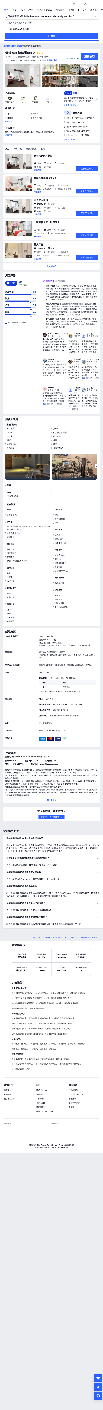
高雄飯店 (34, 1044)
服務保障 (7, 1094)
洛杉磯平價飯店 (62, 1059)
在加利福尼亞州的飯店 (53, 938)
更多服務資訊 (9, 1099)
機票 (14, 10)
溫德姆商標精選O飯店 (20, 53)
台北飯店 (15, 1044)
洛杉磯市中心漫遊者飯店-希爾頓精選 (27, 998)
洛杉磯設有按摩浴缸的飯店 (71, 1064)
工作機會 (40, 1099)
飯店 (40, 938)
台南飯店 (81, 1044)
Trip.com (32, 938)
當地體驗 (60, 10)
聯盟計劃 (72, 1099)
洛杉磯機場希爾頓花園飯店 (23, 1003)
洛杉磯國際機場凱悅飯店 (22, 993)
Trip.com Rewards (76, 1094)
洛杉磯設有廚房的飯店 (21, 1069)
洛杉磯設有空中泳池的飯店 (23, 1064)
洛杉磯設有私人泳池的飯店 (47, 1064)
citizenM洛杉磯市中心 (59, 993)
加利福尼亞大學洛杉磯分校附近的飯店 (27, 1034)
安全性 (71, 1107)
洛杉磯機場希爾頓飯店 (45, 1003)
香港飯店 (71, 1044)
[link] (74, 4)
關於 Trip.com (41, 1090)
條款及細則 (41, 1103)
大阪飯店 (15, 1049)
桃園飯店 (24, 1049)
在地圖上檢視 (69, 139)
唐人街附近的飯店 (19, 1029)
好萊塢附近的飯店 (19, 1018)
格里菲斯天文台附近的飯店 (39, 1018)
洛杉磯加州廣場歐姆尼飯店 (67, 1003)
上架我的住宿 (74, 1103)
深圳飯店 (43, 1049)
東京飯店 (53, 1044)
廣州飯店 (53, 1049)
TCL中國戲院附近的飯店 (45, 1023)
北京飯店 (34, 1049)
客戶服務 (7, 1090)
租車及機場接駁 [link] (44, 10)
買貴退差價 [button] (74, 59)
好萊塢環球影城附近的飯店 (23, 1023)
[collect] (98, 1378)
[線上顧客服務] (98, 1396)
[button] (80, 4)
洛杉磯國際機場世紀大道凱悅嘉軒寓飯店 (28, 1008)
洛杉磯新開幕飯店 (32, 1059)
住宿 (6, 10)
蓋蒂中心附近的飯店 (65, 1023)
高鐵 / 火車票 (27, 10)
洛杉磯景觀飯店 (47, 1059)
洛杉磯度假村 (17, 1059)
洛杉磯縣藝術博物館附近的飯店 (58, 1029)
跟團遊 (93, 10)
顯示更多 (8, 135)
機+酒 (71, 10)
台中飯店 (24, 1044)
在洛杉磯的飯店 (71, 938)
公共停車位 (57, 432)
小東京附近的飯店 (35, 1029)
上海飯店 (62, 1044)
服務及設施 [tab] (31, 148)
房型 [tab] (7, 148)
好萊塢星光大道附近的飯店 (63, 1018)
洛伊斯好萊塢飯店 (41, 993)
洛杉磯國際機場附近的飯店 (56, 1034)
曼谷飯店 (43, 1044)
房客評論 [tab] (18, 148)
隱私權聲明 (41, 1107)
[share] (98, 1387)
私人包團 (82, 10)
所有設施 (8, 121)
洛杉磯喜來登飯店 (77, 993)
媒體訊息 (40, 1094)
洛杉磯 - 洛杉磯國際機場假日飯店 (57, 998)
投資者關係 (73, 1090)
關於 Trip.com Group (44, 1111)
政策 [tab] (43, 148)
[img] (23, 75)
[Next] (97, 466)
